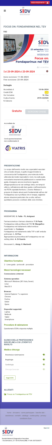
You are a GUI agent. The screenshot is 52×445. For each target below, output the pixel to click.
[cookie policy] (34, 415)
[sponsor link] (15, 148)
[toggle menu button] (4, 10)
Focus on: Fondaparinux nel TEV (19, 394)
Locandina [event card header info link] (43, 67)
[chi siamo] (16, 412)
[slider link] (47, 428)
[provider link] (15, 130)
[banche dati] (40, 412)
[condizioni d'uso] (26, 418)
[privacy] (43, 415)
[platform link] (25, 10)
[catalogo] (25, 415)
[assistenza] (9, 415)
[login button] (40, 2)
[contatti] (18, 415)
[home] (9, 412)
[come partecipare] (27, 412)
